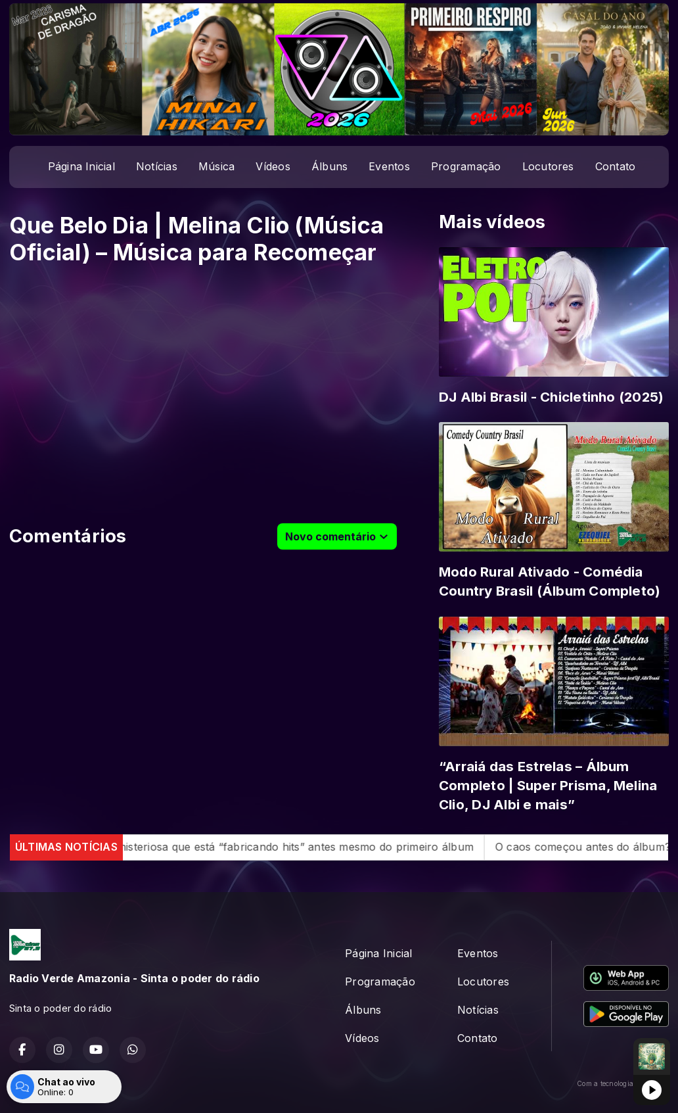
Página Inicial (81, 166)
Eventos (389, 166)
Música (216, 166)
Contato (615, 166)
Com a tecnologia (623, 1083)
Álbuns (329, 166)
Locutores (548, 166)
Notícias (156, 166)
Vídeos (273, 166)
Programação (466, 166)
